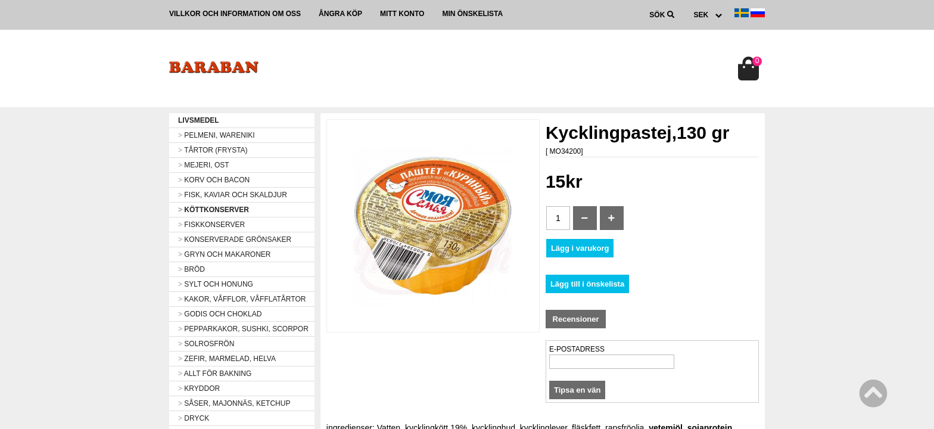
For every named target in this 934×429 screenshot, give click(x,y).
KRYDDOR (199, 388)
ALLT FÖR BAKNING (214, 373)
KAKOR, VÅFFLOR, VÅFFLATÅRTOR (242, 299)
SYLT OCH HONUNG (215, 284)
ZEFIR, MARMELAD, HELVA (227, 359)
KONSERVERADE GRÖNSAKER (234, 239)
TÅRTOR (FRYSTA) (213, 150)
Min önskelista (472, 14)
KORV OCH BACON (214, 180)
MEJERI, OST (203, 165)
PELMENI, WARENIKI (216, 135)
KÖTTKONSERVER (213, 210)
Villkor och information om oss (235, 14)
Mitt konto (402, 14)
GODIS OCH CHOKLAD (219, 314)
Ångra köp (340, 14)
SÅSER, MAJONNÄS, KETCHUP (234, 403)
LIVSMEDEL (198, 120)
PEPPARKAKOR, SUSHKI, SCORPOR (243, 329)
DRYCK (193, 418)
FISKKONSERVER (211, 224)
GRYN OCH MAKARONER (224, 254)
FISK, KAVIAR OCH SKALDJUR (232, 195)
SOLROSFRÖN (206, 344)
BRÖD (191, 269)
